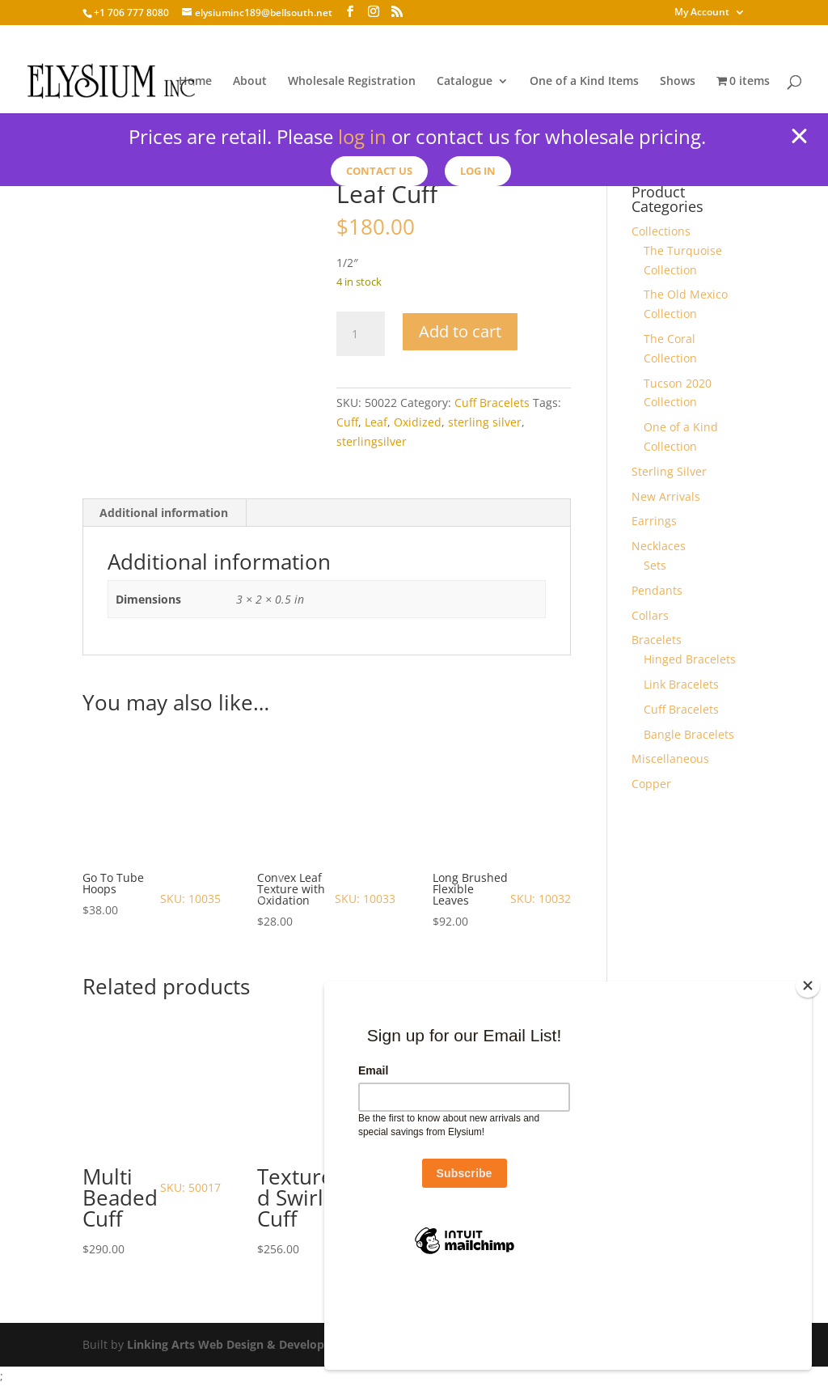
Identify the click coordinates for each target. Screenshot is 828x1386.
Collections (661, 231)
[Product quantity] (360, 334)
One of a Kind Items (584, 81)
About (250, 81)
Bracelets (657, 639)
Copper (651, 783)
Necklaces (659, 545)
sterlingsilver (371, 441)
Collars (650, 615)
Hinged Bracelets (690, 659)
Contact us (376, 171)
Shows (677, 81)
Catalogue (464, 81)
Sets (655, 565)
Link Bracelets (681, 684)
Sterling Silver (669, 471)
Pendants (657, 590)
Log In (484, 171)
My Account (701, 13)
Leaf (376, 422)
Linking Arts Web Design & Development (240, 1344)
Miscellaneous (670, 758)
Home (195, 81)
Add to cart (460, 331)
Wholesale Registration (352, 81)
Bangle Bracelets (689, 734)
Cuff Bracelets (492, 402)
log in (362, 136)
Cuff (347, 422)
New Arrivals (666, 496)
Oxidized (417, 422)
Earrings (654, 520)
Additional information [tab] (163, 512)
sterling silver (485, 422)
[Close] (808, 1068)
